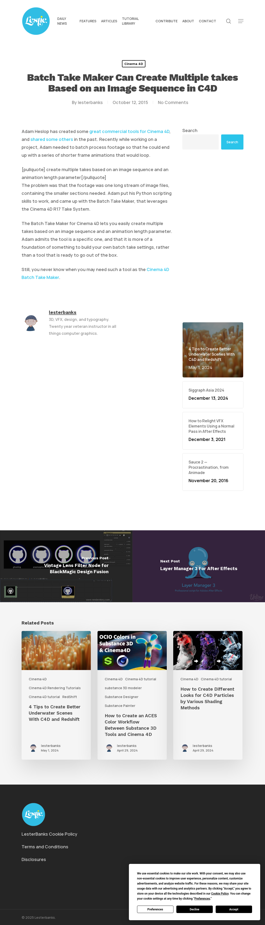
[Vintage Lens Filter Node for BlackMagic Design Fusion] (66, 566)
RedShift (69, 696)
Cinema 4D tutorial (44, 696)
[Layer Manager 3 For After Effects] (198, 566)
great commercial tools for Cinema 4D (129, 131)
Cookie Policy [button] (219, 893)
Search (189, 130)
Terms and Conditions (45, 847)
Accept (233, 909)
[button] (240, 21)
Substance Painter (120, 705)
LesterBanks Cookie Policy (49, 834)
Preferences (155, 909)
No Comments (173, 102)
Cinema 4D (133, 64)
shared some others (51, 139)
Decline (194, 909)
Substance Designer (121, 696)
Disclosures (34, 859)
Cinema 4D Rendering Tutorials (55, 688)
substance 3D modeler (123, 688)
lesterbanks (90, 102)
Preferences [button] (202, 898)
